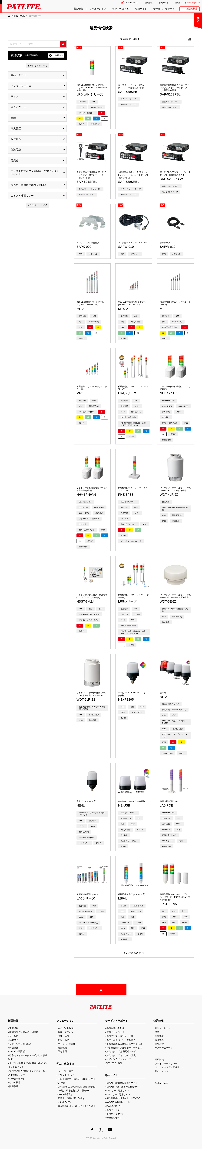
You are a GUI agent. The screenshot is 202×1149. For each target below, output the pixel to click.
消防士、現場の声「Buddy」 (72, 1098)
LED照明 (13, 1040)
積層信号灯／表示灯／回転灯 (23, 1032)
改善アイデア (189, 75)
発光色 (14, 160)
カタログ (189, 42)
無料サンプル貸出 (189, 33)
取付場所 (16, 139)
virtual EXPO (64, 1102)
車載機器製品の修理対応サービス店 (124, 1043)
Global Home (161, 1083)
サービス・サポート (164, 8)
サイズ (14, 96)
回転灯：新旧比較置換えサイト (122, 1082)
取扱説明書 (189, 50)
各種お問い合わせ (115, 1028)
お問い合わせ (189, 17)
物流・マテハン (65, 1032)
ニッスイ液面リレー (22, 195)
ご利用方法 (56, 55)
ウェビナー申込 (65, 1071)
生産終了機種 (189, 58)
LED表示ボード (17, 1078)
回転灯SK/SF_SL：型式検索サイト (123, 1086)
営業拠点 (159, 1040)
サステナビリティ (164, 1047)
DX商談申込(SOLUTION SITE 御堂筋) (77, 1086)
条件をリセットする (37, 66)
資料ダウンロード (115, 1032)
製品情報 (78, 8)
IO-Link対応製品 (17, 1051)
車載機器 (13, 1028)
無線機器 (13, 1047)
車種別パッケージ (115, 1113)
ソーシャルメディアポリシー (169, 1067)
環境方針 (159, 1043)
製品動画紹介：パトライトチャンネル (77, 1106)
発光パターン (18, 107)
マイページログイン (191, 3)
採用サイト (164, 3)
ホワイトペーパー (67, 1075)
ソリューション (97, 8)
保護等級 (16, 149)
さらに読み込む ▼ (133, 953)
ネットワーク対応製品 (20, 1043)
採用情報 (159, 1059)
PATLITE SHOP (131, 3)
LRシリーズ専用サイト (117, 1090)
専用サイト (141, 8)
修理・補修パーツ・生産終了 (120, 1040)
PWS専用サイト (114, 1106)
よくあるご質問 (189, 25)
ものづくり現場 (65, 1028)
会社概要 (159, 1036)
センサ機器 (14, 1082)
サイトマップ (161, 1071)
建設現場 (62, 1047)
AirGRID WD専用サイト (118, 1102)
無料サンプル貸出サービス (119, 1036)
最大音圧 (16, 128)
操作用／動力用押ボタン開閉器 (28, 185)
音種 (13, 118)
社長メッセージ (162, 1028)
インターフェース (21, 86)
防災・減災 (63, 1040)
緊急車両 (62, 1051)
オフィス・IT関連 (66, 1043)
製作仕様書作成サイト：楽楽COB (123, 1098)
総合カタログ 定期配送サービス (122, 1051)
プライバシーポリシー (166, 1063)
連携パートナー (114, 1110)
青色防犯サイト (114, 1117)
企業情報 (148, 3)
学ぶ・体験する (120, 8)
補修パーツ (189, 67)
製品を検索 (192, 8)
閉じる (173, 18)
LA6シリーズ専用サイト (118, 1094)
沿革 (157, 1032)
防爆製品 (13, 1086)
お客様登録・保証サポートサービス (124, 1047)
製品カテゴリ (18, 75)
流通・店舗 (63, 1036)
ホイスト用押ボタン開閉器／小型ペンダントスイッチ (36, 173)
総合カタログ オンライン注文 (121, 1055)
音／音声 (13, 1036)
